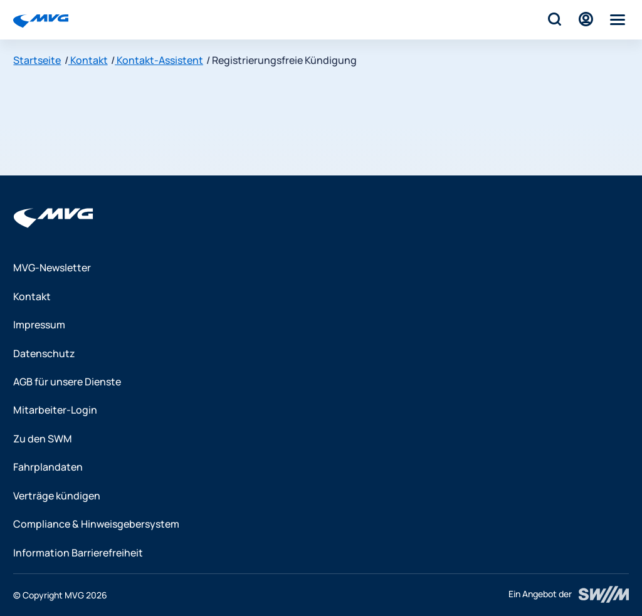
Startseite (37, 60)
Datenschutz (44, 353)
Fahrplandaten (48, 467)
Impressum (39, 324)
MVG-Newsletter (52, 267)
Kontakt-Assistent (159, 60)
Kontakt (88, 60)
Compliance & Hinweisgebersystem (96, 524)
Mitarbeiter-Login (55, 410)
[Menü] (618, 20)
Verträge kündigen (56, 496)
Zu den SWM (42, 439)
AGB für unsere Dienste (67, 382)
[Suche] (554, 20)
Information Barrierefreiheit (78, 553)
